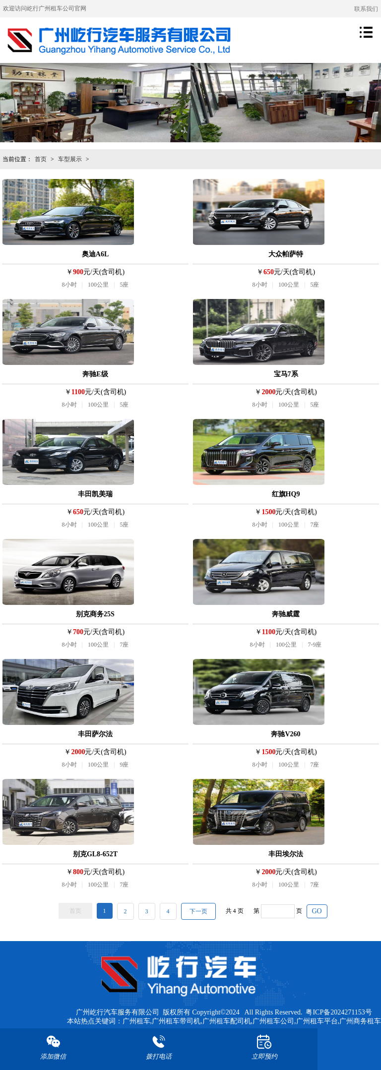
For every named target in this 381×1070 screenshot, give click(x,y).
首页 (41, 159)
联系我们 (366, 8)
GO (316, 911)
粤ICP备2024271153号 (339, 1012)
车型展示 (70, 159)
